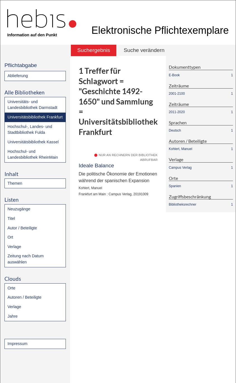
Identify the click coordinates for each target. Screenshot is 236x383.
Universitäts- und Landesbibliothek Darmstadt (32, 104)
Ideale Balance (96, 165)
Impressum (17, 343)
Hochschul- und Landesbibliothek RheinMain (33, 154)
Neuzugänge (19, 209)
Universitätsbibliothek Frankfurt (35, 117)
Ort (10, 237)
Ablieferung (18, 75)
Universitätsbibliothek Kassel (33, 142)
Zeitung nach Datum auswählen (26, 259)
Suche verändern (144, 50)
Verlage (14, 246)
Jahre (13, 316)
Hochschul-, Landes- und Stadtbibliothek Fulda (30, 129)
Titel (11, 218)
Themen (15, 183)
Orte (11, 288)
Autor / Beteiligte (22, 228)
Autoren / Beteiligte (25, 297)
